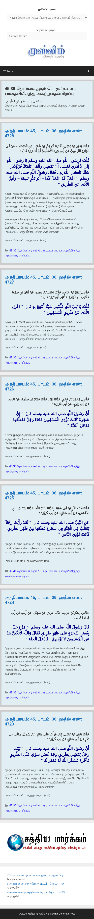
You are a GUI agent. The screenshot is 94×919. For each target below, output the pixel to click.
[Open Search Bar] (89, 71)
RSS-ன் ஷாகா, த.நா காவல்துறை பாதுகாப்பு (35, 875)
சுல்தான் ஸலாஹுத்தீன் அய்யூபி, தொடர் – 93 (36, 892)
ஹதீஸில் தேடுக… (47, 30)
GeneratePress (67, 913)
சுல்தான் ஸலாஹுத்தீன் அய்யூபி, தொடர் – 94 (36, 883)
